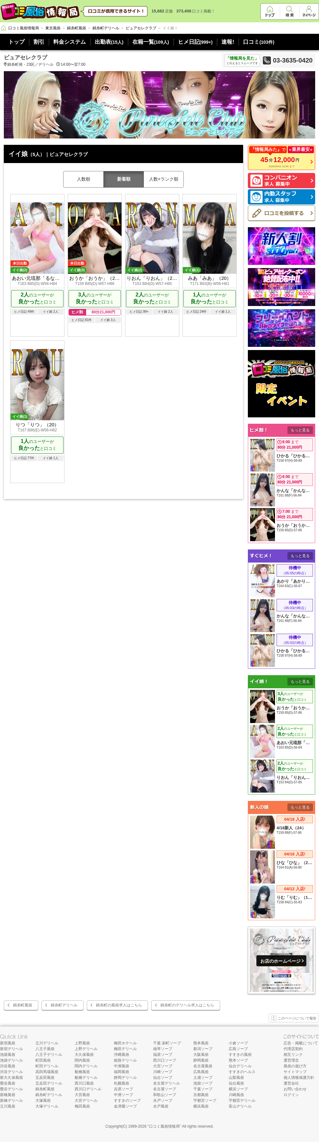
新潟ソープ (202, 1049)
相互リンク (293, 1054)
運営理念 (291, 1060)
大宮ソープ (162, 1066)
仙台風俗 (236, 1083)
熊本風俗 (201, 1043)
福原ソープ (162, 1054)
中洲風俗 (121, 1066)
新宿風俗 (7, 1043)
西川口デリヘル (88, 1089)
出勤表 (109, 42)
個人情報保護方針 (299, 1077)
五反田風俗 (45, 1077)
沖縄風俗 (121, 1054)
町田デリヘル (46, 1066)
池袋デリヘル (11, 1060)
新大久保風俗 (11, 1077)
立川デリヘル (46, 1043)
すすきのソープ (127, 1100)
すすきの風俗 (240, 1054)
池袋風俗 (7, 1054)
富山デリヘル (240, 1106)
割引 (38, 42)
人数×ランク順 (163, 179)
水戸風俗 (160, 1106)
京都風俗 (201, 1095)
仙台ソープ (162, 1077)
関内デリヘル (86, 1066)
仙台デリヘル (240, 1066)
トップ (16, 42)
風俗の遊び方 (295, 1066)
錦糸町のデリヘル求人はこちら (187, 1005)
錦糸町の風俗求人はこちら (119, 1005)
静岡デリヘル (125, 1077)
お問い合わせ (295, 1089)
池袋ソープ (202, 1083)
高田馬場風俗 (46, 1072)
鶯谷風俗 (7, 1083)
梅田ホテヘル (125, 1043)
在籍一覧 (150, 42)
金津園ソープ (125, 1106)
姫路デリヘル (125, 1060)
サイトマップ (295, 1072)
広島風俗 (201, 1072)
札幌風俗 (121, 1083)
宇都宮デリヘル (242, 1100)
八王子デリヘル (48, 1054)
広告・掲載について (301, 1043)
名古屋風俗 (202, 1066)
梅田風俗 (82, 1106)
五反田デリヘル (48, 1083)
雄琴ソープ (162, 1049)
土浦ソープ (202, 1077)
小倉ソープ (238, 1043)
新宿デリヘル (11, 1049)
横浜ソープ (238, 1089)
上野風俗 (82, 1043)
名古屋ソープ (164, 1089)
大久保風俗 (84, 1054)
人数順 (83, 179)
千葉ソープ (202, 1089)
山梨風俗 (236, 1077)
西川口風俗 (84, 1083)
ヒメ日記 (195, 42)
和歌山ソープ (164, 1095)
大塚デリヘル (46, 1106)
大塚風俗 (43, 1100)
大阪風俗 (201, 1054)
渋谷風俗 (7, 1066)
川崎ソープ (162, 1072)
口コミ (258, 42)
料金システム (69, 42)
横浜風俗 (201, 1106)
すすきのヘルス (242, 1072)
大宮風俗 (82, 1095)
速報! (227, 42)
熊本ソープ (238, 1060)
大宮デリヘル (86, 1100)
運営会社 (291, 1083)
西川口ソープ (164, 1060)
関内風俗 (82, 1060)
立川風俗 (7, 1106)
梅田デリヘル (125, 1049)
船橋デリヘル (86, 1077)
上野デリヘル (86, 1049)
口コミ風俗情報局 (164, 1126)
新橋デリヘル (11, 1100)
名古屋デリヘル (166, 1083)
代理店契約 (293, 1049)
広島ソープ (238, 1049)
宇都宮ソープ (204, 1100)
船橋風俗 (82, 1072)
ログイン (291, 1095)
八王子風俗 (45, 1049)
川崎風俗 (236, 1095)
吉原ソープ (123, 1089)
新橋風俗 (7, 1095)
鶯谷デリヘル (11, 1089)
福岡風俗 (121, 1072)
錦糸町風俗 (22, 1005)
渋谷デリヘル (11, 1072)
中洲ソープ (123, 1095)
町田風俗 (43, 1060)
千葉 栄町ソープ (167, 1043)
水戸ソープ (162, 1100)
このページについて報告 (293, 1018)
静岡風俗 (201, 1060)
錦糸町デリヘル (64, 1005)
